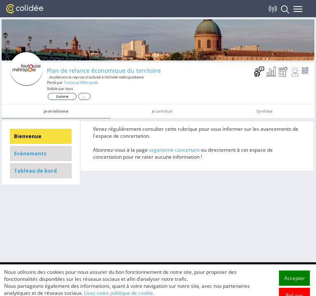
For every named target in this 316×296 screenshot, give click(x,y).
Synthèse (264, 111)
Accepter (294, 288)
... (84, 96)
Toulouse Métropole (81, 82)
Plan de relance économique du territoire (104, 70)
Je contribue (162, 111)
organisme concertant (174, 149)
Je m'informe (56, 111)
